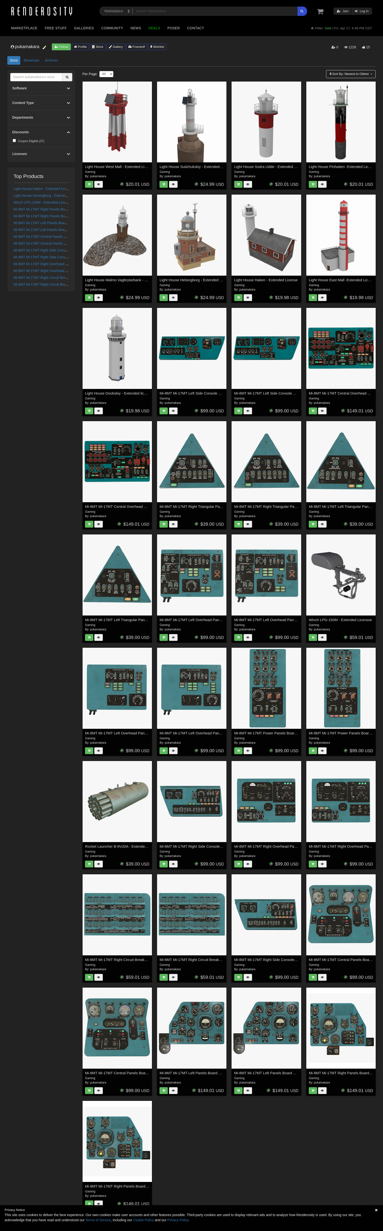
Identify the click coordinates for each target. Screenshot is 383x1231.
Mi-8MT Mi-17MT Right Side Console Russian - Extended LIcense (64, 257)
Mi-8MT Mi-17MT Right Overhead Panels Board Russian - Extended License (296, 846)
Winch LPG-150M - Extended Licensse (43, 202)
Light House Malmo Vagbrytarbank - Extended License (129, 280)
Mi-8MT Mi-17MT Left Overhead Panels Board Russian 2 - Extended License (222, 620)
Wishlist (157, 47)
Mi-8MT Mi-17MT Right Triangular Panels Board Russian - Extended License (222, 506)
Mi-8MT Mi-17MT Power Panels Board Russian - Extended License (288, 733)
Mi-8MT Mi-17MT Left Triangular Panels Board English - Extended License (145, 620)
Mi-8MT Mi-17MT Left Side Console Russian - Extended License (286, 393)
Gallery (116, 47)
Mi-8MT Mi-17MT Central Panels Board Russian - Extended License (65, 243)
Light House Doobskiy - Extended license (118, 393)
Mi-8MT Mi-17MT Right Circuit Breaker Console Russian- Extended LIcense (146, 960)
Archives (51, 60)
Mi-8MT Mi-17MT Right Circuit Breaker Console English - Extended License (221, 960)
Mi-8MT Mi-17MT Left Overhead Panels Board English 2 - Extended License (296, 620)
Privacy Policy (177, 1220)
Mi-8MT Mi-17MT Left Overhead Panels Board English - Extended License (220, 733)
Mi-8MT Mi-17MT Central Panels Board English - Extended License (65, 237)
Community (112, 28)
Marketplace (24, 28)
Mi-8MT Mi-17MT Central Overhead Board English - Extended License (142, 506)
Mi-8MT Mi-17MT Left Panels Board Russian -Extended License (62, 230)
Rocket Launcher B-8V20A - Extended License (122, 846)
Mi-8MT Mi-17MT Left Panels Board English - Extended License (62, 223)
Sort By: (350, 74)
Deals (154, 28)
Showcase (31, 60)
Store (97, 47)
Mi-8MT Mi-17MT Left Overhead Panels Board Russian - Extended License (146, 733)
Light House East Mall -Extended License (342, 280)
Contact (195, 28)
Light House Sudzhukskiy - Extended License (196, 167)
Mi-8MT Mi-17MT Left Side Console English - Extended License (211, 393)
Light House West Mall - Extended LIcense (119, 167)
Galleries (84, 28)
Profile (80, 47)
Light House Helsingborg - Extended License (47, 196)
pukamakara (98, 176)
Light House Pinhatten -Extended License (342, 167)
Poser (173, 28)
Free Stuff (56, 28)
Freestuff (136, 47)
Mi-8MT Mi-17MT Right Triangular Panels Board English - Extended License (295, 506)
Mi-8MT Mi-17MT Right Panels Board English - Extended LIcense (63, 209)
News (135, 28)
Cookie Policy (143, 1220)
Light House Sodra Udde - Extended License (270, 167)
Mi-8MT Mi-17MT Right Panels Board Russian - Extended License (64, 216)
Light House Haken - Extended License (43, 189)
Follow (61, 47)
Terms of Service (98, 1220)
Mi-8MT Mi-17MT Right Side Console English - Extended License (63, 250)
